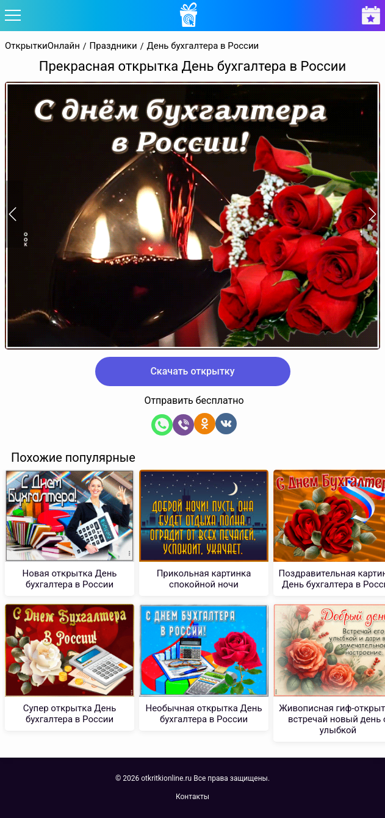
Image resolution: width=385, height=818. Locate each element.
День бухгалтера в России (202, 46)
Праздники (113, 46)
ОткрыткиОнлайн (42, 46)
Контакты (192, 796)
